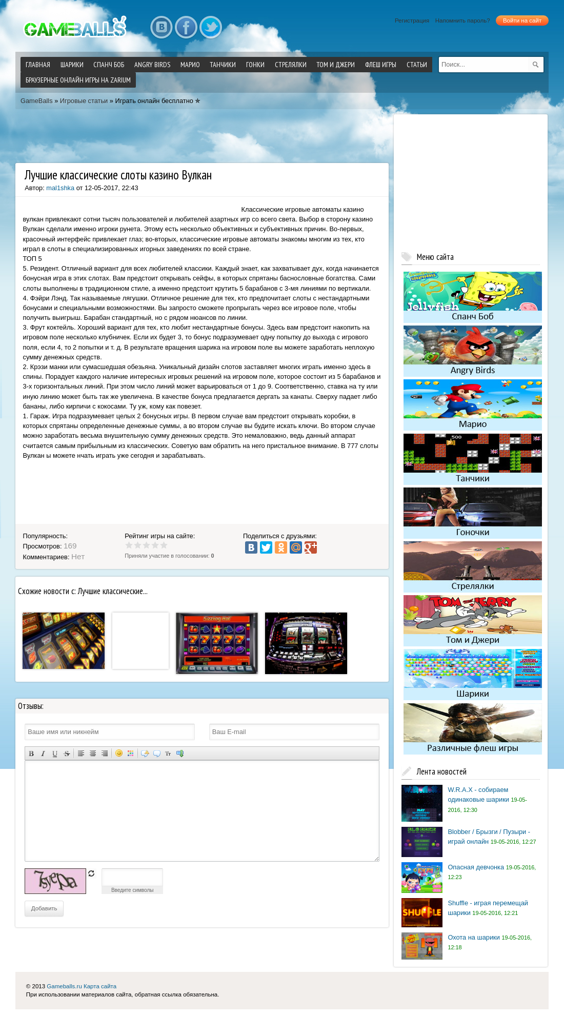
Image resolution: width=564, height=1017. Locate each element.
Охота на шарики (473, 937)
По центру (92, 753)
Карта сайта (100, 986)
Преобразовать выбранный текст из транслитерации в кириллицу (168, 753)
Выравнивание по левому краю (81, 753)
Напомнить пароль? (462, 20)
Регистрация (412, 20)
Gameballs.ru (64, 986)
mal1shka (60, 188)
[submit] (535, 64)
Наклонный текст (43, 753)
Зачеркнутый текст (66, 753)
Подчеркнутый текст (55, 753)
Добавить (44, 908)
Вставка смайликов (119, 753)
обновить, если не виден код (91, 873)
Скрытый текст (145, 753)
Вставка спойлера (180, 753)
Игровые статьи (84, 101)
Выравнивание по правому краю (104, 753)
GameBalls (37, 101)
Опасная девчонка (476, 867)
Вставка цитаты (157, 753)
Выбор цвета (130, 753)
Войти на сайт (522, 20)
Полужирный (31, 753)
